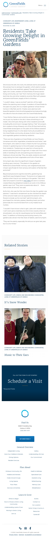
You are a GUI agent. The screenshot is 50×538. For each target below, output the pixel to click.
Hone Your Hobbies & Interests (13, 454)
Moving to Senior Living (13, 510)
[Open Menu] (45, 5)
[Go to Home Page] (14, 6)
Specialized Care (36, 474)
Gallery (36, 451)
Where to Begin (14, 498)
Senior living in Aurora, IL (36, 508)
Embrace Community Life (14, 471)
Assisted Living (36, 478)
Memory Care (36, 484)
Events (36, 498)
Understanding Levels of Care (14, 507)
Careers (36, 514)
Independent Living (14, 451)
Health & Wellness (36, 471)
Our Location (36, 505)
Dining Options (13, 457)
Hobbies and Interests (13, 474)
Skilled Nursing (36, 481)
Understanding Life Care (36, 454)
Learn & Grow (6, 13)
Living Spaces (13, 481)
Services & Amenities (13, 488)
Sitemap (21, 534)
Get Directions (25, 438)
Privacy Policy (13, 534)
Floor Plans (13, 484)
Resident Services (13, 460)
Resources (36, 511)
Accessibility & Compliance (33, 534)
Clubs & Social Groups (13, 478)
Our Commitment (36, 457)
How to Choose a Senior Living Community (13, 503)
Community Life (16, 13)
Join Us (13, 513)
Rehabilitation (36, 488)
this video (27, 181)
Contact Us (36, 502)
